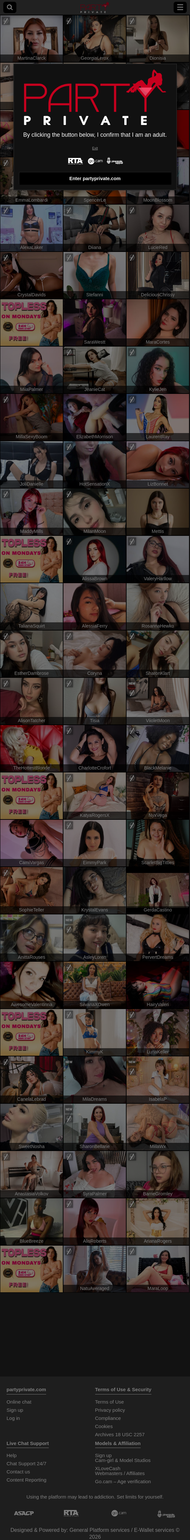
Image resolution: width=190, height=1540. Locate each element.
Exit (95, 148)
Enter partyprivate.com (95, 178)
